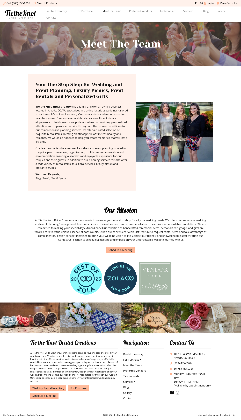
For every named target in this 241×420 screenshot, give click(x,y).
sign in (235, 414)
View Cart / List (227, 3)
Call (16, 3)
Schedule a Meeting (120, 250)
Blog (206, 11)
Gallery (221, 11)
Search (45, 3)
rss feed (226, 414)
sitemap (202, 414)
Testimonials (167, 11)
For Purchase (85, 11)
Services (188, 11)
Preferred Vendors (140, 11)
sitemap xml (213, 414)
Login (209, 3)
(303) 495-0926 (181, 363)
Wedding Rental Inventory (48, 388)
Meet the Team (111, 11)
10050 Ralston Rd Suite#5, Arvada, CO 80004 (188, 356)
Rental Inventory (56, 11)
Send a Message (182, 368)
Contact (51, 17)
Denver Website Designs (32, 414)
